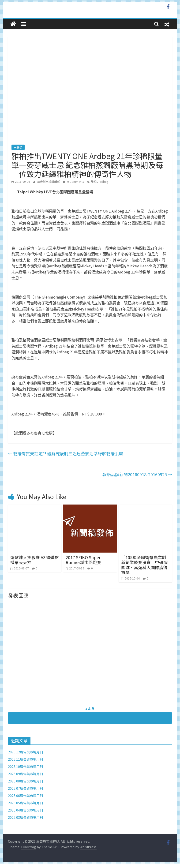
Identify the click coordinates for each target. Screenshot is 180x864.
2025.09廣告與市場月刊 (25, 773)
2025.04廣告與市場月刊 (25, 810)
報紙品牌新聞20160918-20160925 (137, 474)
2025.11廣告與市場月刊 (25, 759)
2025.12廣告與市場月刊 (25, 752)
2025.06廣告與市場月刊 (25, 795)
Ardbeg (103, 181)
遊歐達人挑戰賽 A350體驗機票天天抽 (34, 559)
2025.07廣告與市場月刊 (25, 788)
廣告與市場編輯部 (48, 181)
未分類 (18, 147)
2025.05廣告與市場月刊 (25, 802)
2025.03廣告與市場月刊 (25, 817)
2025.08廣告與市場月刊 (25, 781)
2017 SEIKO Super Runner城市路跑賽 (83, 559)
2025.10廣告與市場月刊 (25, 766)
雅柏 (94, 181)
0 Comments (73, 181)
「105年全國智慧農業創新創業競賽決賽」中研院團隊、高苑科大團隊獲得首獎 (144, 565)
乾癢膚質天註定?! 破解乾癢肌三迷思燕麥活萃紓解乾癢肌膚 (65, 453)
